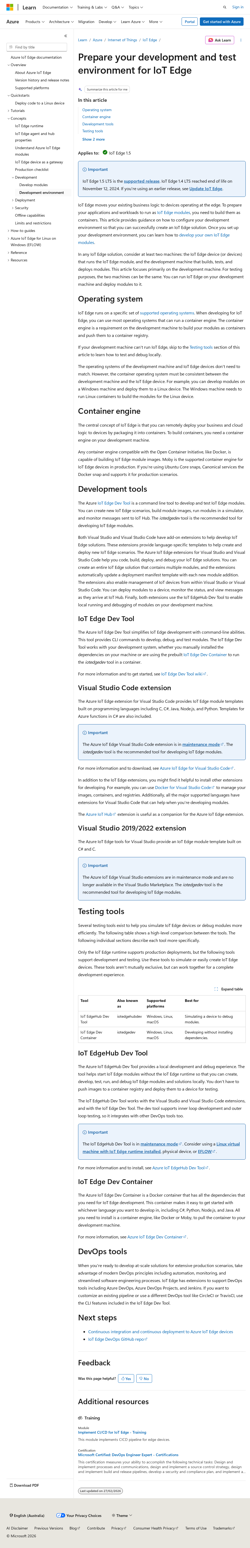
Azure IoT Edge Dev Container (155, 1236)
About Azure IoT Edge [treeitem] (33, 72)
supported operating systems (167, 312)
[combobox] (36, 47)
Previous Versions (48, 1528)
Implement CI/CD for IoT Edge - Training (112, 1432)
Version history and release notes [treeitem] (42, 79)
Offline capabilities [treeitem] (30, 215)
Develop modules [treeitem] (33, 184)
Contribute (96, 1528)
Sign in (238, 6)
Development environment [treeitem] (41, 192)
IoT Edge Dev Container (205, 654)
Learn (82, 39)
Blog (73, 1528)
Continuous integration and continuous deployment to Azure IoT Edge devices (160, 1331)
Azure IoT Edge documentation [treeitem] (36, 57)
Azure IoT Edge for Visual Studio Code (195, 768)
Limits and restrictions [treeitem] (33, 223)
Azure (97, 39)
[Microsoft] (9, 7)
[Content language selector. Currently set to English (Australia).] (27, 1515)
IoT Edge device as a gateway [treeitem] (39, 161)
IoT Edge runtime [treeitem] (29, 125)
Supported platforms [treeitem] (32, 87)
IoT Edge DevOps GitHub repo (116, 1339)
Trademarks (222, 1528)
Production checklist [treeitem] (32, 169)
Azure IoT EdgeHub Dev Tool (178, 1167)
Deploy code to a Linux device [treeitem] (39, 103)
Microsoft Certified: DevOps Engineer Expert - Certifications (128, 1454)
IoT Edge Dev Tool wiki (182, 674)
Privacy (117, 1528)
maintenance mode (201, 744)
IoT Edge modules (173, 212)
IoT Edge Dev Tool (114, 503)
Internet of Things (122, 39)
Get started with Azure (222, 21)
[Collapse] (65, 36)
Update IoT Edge (205, 188)
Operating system (97, 109)
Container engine (96, 116)
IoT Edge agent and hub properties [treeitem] (34, 137)
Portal (190, 21)
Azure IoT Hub (99, 814)
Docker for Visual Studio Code (183, 787)
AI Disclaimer (17, 1528)
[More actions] (241, 40)
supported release (142, 181)
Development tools (97, 123)
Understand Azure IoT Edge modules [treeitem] (37, 151)
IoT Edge (150, 39)
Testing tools (92, 130)
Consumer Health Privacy (154, 1528)
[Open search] (224, 7)
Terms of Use (196, 1528)
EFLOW (205, 1151)
